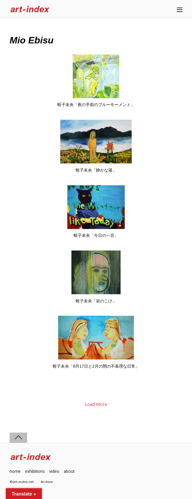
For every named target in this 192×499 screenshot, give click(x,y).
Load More (96, 404)
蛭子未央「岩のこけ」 (96, 301)
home (15, 471)
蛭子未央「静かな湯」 (96, 170)
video (54, 471)
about (69, 471)
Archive (47, 481)
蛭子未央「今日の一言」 (96, 235)
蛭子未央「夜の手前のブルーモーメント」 (96, 104)
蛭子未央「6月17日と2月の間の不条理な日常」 (96, 366)
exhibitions (35, 471)
